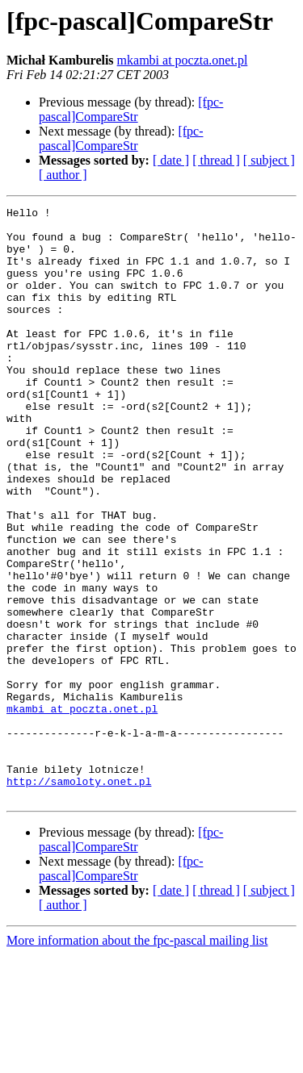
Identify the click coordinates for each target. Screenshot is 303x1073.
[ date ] (171, 160)
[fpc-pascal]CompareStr (131, 109)
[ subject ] (269, 160)
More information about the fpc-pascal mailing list (136, 1059)
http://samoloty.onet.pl (78, 897)
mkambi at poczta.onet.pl (182, 60)
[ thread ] (216, 160)
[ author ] (63, 175)
